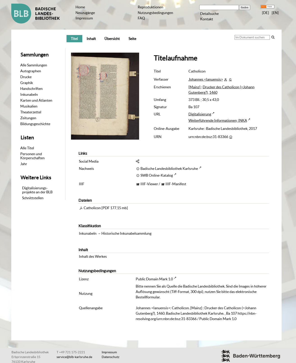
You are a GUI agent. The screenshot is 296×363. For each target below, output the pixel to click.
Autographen (30, 71)
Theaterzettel (30, 112)
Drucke (26, 77)
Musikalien (28, 106)
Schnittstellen (33, 198)
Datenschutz (110, 357)
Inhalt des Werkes (93, 256)
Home (80, 7)
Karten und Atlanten (36, 100)
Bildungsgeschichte (35, 124)
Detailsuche (209, 14)
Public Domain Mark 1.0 (154, 279)
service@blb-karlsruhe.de (74, 357)
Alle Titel (27, 148)
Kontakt (206, 19)
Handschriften (31, 89)
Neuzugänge (85, 13)
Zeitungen (28, 118)
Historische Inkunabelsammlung (126, 233)
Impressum (84, 18)
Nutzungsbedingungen (155, 13)
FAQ (141, 18)
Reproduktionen (150, 7)
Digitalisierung (199, 114)
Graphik (26, 83)
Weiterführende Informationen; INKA (217, 120)
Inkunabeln (29, 94)
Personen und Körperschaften (32, 156)
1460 (213, 92)
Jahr (23, 164)
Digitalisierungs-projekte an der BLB (37, 190)
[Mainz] (194, 87)
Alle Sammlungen (33, 65)
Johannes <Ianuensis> (205, 79)
